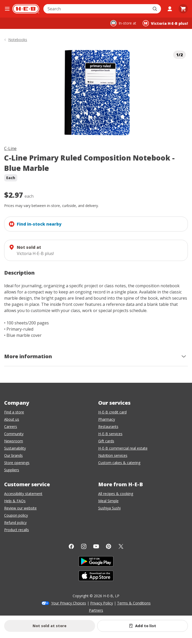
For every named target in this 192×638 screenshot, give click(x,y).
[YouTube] (96, 546)
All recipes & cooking (115, 493)
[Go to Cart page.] (183, 8)
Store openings (16, 462)
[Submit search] (155, 8)
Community (14, 433)
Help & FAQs (15, 500)
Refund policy (15, 522)
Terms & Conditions (134, 603)
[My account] (169, 8)
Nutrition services (112, 455)
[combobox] (96, 8)
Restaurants (108, 426)
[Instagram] (83, 546)
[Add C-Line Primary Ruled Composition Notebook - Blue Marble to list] (142, 626)
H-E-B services (110, 433)
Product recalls (16, 529)
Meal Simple (108, 500)
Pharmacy (106, 419)
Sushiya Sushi (109, 508)
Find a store (14, 412)
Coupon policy (16, 515)
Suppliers (11, 469)
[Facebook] (71, 546)
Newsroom (13, 440)
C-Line (10, 148)
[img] (96, 93)
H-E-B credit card (112, 412)
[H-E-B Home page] (25, 8)
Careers (10, 426)
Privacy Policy (101, 603)
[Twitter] (121, 546)
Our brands (13, 455)
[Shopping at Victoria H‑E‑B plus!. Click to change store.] (165, 23)
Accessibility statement (23, 493)
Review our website (20, 508)
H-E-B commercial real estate (123, 448)
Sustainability (15, 448)
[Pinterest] (108, 546)
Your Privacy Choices (68, 603)
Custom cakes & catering (119, 462)
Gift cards (106, 440)
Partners (96, 610)
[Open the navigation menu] (7, 9)
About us (11, 419)
